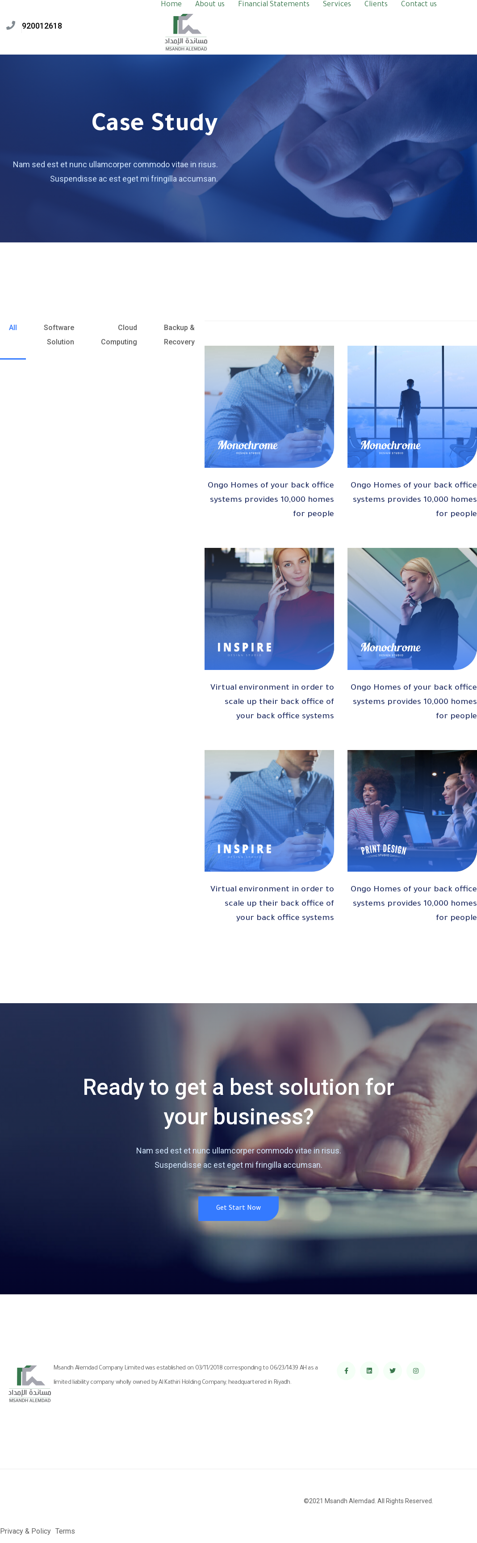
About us (210, 5)
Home (171, 5)
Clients (376, 5)
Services (337, 5)
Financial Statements (274, 5)
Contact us (419, 5)
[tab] (13, 340)
